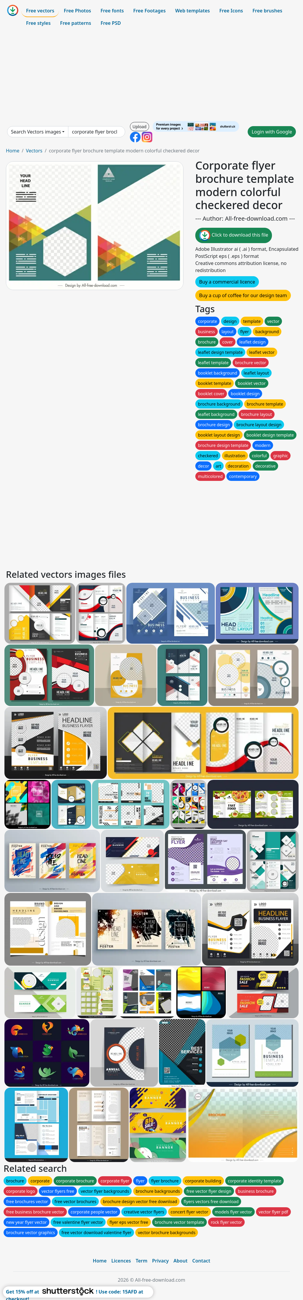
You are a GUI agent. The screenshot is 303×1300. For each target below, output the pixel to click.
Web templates (192, 10)
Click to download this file (233, 235)
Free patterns (75, 23)
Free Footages (149, 10)
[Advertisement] (151, 75)
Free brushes (267, 10)
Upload (139, 126)
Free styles (38, 23)
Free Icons (231, 10)
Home (13, 150)
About (180, 1260)
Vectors (34, 150)
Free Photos (77, 10)
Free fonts (112, 10)
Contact (201, 1260)
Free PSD (111, 23)
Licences (121, 1260)
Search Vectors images (36, 131)
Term (141, 1260)
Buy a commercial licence (227, 282)
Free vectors (40, 10)
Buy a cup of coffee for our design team (243, 295)
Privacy (160, 1260)
